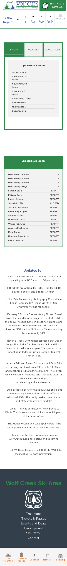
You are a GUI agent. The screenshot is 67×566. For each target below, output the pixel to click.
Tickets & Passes (33, 518)
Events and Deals (33, 523)
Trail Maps (33, 514)
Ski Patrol (33, 533)
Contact (33, 538)
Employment (33, 528)
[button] (11, 19)
